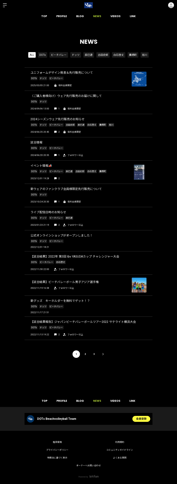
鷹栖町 (133, 54)
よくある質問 (119, 457)
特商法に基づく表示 (57, 457)
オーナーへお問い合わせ (88, 465)
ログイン (171, 5)
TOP (44, 16)
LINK (133, 16)
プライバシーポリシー (57, 450)
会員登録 (141, 418)
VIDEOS (115, 16)
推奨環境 (57, 442)
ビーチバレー (59, 54)
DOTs (42, 54)
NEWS (97, 16)
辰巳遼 (89, 54)
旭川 (144, 54)
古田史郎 (103, 54)
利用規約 (119, 442)
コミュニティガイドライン (119, 450)
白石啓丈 (118, 54)
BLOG (80, 16)
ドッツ (76, 54)
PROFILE (61, 16)
